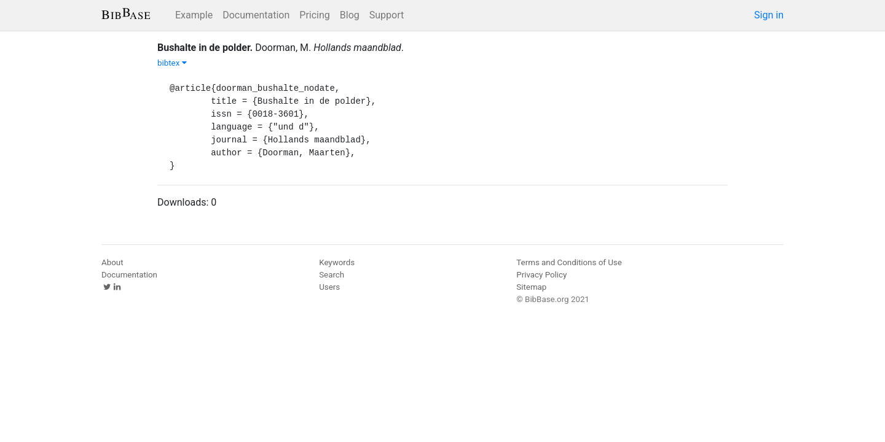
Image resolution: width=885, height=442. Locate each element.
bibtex (172, 63)
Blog (350, 15)
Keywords (337, 262)
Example (194, 15)
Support (386, 15)
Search (331, 274)
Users (329, 287)
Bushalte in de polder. (205, 47)
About (112, 262)
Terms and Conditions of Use (568, 262)
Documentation (255, 15)
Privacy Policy (541, 274)
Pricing (314, 15)
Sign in (769, 15)
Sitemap (531, 287)
